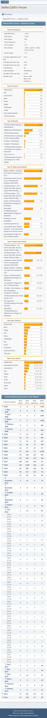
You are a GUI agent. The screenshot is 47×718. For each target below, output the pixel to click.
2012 (6, 694)
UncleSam (7, 347)
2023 (6, 441)
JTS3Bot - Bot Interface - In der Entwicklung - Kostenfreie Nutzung (13, 290)
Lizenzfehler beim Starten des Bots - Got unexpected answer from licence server (13, 229)
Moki (5, 98)
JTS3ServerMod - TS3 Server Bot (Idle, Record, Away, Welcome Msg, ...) (12, 188)
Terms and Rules (22, 711)
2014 (6, 472)
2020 (6, 451)
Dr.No (6, 380)
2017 (6, 461)
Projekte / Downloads (11, 144)
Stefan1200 (8, 90)
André (6, 110)
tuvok (6, 345)
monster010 (8, 96)
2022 (6, 444)
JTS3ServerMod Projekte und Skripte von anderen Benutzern (13, 149)
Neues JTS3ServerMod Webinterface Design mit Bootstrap (12, 203)
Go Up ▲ (30, 711)
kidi (5, 342)
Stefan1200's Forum (14, 7)
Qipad (6, 104)
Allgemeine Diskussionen (13, 130)
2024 (6, 438)
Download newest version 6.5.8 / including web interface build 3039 (13, 180)
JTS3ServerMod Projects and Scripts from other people (13, 159)
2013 (6, 475)
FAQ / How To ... (10, 154)
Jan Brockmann (9, 116)
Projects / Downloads (11, 141)
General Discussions (11, 133)
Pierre (6, 101)
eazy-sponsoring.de (11, 113)
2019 (6, 455)
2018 (6, 458)
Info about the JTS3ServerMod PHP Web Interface (13, 303)
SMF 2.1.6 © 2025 (18, 713)
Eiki (5, 93)
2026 (6, 407)
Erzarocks (7, 383)
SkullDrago (8, 107)
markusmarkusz (9, 350)
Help (15, 711)
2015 (6, 468)
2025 (6, 434)
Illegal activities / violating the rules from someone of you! (13, 173)
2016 (6, 465)
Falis (5, 388)
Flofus (6, 374)
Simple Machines (29, 713)
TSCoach (7, 353)
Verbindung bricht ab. (11, 224)
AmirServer (28, 71)
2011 (6, 697)
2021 (6, 448)
